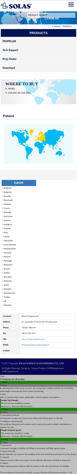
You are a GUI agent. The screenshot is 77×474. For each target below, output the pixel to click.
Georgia (7, 212)
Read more (5, 406)
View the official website (22, 406)
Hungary (8, 224)
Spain (6, 284)
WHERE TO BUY (21, 84)
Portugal (8, 260)
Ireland (7, 228)
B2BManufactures (55, 368)
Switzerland (9, 293)
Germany (8, 216)
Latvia (7, 236)
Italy (6, 232)
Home (57, 26)
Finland (7, 204)
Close (2, 376)
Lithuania (8, 240)
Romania (8, 264)
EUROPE (19, 183)
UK (5, 301)
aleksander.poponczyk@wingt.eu (35, 345)
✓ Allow (3, 382)
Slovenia (8, 280)
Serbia (7, 272)
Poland (7, 256)
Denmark (8, 200)
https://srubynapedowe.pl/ (32, 339)
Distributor (67, 26)
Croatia (7, 196)
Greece (7, 220)
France (7, 208)
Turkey (7, 297)
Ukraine (7, 305)
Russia (7, 268)
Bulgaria (8, 192)
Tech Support (10, 50)
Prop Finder (10, 59)
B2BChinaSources (10, 371)
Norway (7, 252)
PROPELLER (9, 41)
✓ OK (69, 472)
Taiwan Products (38, 368)
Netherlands (10, 248)
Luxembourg (10, 244)
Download (9, 68)
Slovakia (8, 276)
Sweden (7, 288)
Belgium (8, 188)
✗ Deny (3, 385)
